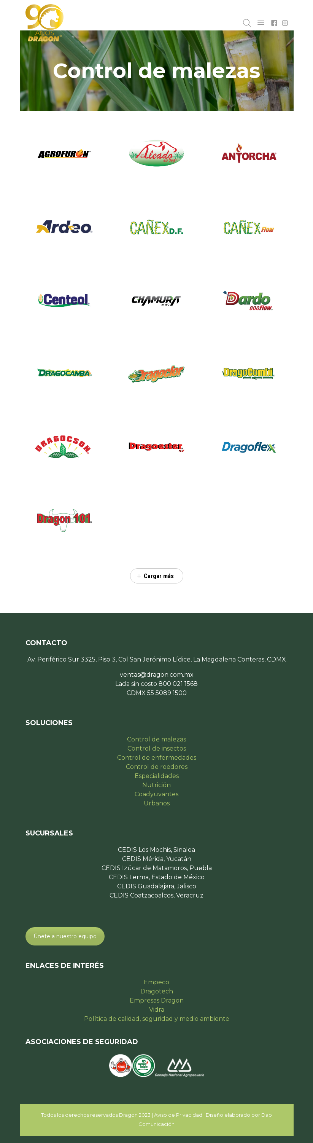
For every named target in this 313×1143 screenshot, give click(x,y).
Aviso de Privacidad (178, 1115)
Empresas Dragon (157, 1000)
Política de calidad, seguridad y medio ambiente (156, 1018)
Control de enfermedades (156, 757)
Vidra (156, 1009)
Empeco (156, 982)
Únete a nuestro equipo (65, 936)
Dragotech (156, 991)
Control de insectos (156, 748)
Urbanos (157, 803)
